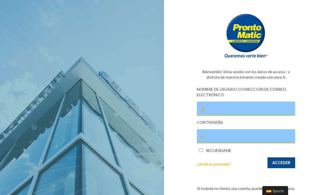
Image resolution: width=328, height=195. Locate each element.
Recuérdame (214, 150)
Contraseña (210, 122)
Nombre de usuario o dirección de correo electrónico (241, 92)
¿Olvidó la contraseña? (214, 164)
